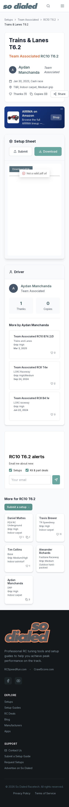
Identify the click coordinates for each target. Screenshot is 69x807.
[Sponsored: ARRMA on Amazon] (34, 117)
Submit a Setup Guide (17, 756)
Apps (7, 731)
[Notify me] (56, 479)
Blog (7, 719)
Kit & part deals (37, 470)
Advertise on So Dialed (18, 768)
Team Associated (28, 19)
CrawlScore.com (44, 669)
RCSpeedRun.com (15, 669)
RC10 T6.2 (49, 19)
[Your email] (30, 479)
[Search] (48, 6)
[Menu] (62, 6)
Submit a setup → (18, 507)
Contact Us (13, 750)
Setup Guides (12, 707)
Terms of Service (45, 793)
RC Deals (9, 713)
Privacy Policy (21, 793)
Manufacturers (13, 725)
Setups (8, 19)
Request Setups (14, 762)
